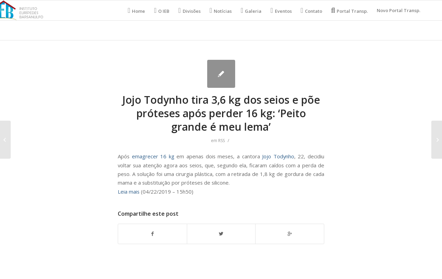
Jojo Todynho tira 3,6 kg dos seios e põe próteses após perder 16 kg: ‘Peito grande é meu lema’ (221, 113)
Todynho (283, 156)
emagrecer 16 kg (151, 156)
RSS (221, 140)
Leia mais (129, 191)
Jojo (267, 156)
